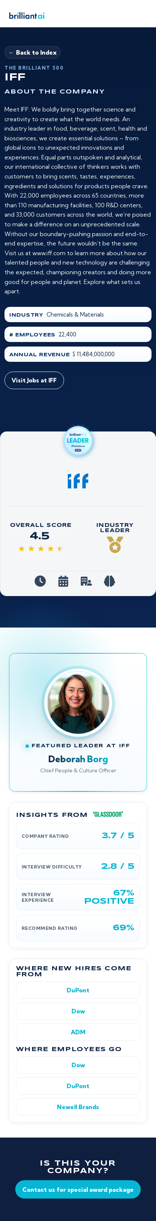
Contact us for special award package (78, 1189)
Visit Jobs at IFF (34, 380)
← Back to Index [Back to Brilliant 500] (33, 52)
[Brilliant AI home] (24, 15)
